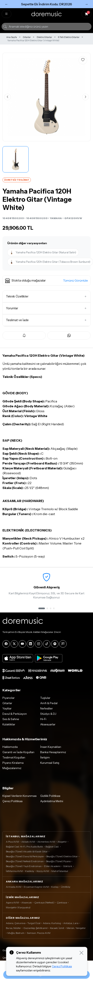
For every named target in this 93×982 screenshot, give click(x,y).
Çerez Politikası (12, 801)
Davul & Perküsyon (14, 714)
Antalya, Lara (70, 923)
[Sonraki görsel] (85, 97)
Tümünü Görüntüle (75, 280)
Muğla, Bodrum (16, 932)
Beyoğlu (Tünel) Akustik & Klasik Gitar (27, 851)
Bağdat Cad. (52, 846)
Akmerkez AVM (46, 841)
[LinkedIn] (30, 644)
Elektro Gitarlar (44, 37)
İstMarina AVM (14, 871)
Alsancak (26, 902)
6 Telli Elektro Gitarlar (68, 37)
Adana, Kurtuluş (52, 923)
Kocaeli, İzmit (57, 928)
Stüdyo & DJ (48, 714)
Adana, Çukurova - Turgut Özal (23, 923)
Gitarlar (27, 37)
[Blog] (63, 644)
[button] (46, 280)
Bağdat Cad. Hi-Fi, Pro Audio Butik (24, 846)
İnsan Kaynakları (50, 747)
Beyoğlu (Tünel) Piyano (58, 861)
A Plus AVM (12, 841)
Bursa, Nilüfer (13, 928)
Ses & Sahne (10, 719)
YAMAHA (56, 218)
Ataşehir (62, 841)
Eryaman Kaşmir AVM (36, 886)
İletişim (45, 757)
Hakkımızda (10, 747)
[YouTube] (22, 644)
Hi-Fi (43, 719)
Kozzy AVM (43, 871)
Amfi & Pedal (48, 703)
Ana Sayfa (11, 37)
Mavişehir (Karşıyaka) (18, 907)
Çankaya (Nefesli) (44, 902)
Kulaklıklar (8, 724)
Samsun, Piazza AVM (38, 932)
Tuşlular (45, 698)
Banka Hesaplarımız (53, 752)
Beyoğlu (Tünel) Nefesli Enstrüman (25, 861)
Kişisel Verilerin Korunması (19, 796)
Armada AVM (13, 886)
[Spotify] (54, 644)
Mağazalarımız (11, 768)
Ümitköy (65, 886)
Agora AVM (12, 902)
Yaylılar (7, 708)
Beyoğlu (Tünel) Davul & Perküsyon (25, 856)
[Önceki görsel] (7, 97)
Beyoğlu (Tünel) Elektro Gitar (62, 856)
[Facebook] (6, 644)
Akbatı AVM (28, 841)
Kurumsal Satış (49, 763)
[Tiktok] (46, 644)
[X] (14, 644)
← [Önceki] (6, 4)
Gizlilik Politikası (50, 796)
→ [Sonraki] (86, 4)
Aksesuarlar (47, 724)
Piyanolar (8, 698)
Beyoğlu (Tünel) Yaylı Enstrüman (24, 866)
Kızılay (54, 886)
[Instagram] (38, 644)
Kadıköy (29, 871)
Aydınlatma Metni (51, 801)
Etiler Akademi (52, 866)
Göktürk (67, 866)
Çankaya (62, 902)
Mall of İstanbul (59, 871)
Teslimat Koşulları (13, 757)
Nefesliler (46, 708)
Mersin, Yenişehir (76, 928)
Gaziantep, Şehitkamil (35, 928)
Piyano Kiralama (13, 763)
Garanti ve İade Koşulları (18, 752)
